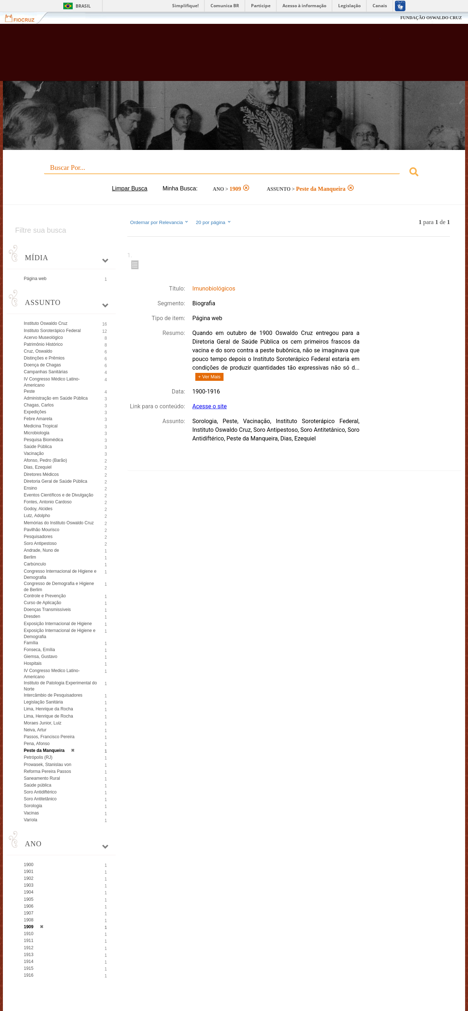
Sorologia (33, 805)
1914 (29, 961)
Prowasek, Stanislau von (47, 764)
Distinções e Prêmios (44, 358)
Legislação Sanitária (43, 702)
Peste (29, 391)
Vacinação (34, 453)
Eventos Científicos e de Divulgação (58, 495)
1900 (29, 864)
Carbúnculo (35, 564)
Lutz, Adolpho (37, 515)
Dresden (32, 616)
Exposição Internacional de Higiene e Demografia (59, 633)
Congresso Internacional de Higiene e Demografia (60, 574)
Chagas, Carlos (39, 405)
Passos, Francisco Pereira (49, 736)
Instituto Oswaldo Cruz (46, 323)
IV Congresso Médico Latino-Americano (52, 382)
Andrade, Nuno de (41, 550)
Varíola (30, 819)
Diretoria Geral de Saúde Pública (55, 481)
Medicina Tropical (41, 426)
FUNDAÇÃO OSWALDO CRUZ (431, 17)
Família (31, 642)
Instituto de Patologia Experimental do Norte (60, 686)
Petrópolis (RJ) (38, 757)
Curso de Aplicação (42, 602)
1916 (29, 975)
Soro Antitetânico (40, 798)
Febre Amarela (38, 418)
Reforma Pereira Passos (47, 771)
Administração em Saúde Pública (56, 398)
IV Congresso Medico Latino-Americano (52, 673)
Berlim (30, 557)
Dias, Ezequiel (38, 467)
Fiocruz (24, 18)
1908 (29, 919)
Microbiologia (37, 432)
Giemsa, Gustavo (41, 656)
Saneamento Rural (42, 778)
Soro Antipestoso (40, 543)
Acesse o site (209, 406)
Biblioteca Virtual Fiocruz (204, 56)
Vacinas (31, 813)
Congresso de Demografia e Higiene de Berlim (59, 586)
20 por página (213, 222)
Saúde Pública (38, 446)
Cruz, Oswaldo (38, 351)
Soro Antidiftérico (40, 792)
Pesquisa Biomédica (43, 439)
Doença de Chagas (42, 364)
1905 (29, 899)
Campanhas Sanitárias (46, 371)
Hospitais (33, 663)
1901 (29, 871)
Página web (35, 278)
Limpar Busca (130, 188)
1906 (29, 906)
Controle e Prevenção (45, 595)
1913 (29, 954)
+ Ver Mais (209, 376)
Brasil (83, 6)
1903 (29, 885)
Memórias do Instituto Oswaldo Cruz (59, 522)
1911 (29, 940)
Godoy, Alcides (38, 508)
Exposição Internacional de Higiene (58, 623)
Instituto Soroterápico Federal (52, 330)
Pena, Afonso (37, 743)
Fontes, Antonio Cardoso (48, 501)
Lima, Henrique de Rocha (48, 716)
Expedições (35, 411)
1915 (29, 968)
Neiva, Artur (35, 729)
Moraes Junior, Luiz (42, 723)
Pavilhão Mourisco (41, 529)
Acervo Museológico (43, 337)
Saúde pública (37, 785)
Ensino (30, 488)
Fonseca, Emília (39, 649)
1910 (29, 933)
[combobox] (234, 173)
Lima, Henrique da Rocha (48, 708)
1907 (29, 913)
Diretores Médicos (41, 474)
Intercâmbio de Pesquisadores (53, 695)
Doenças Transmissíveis (47, 609)
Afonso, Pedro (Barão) (45, 460)
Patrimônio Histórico (43, 344)
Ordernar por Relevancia (159, 222)
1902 (29, 878)
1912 (29, 947)
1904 (29, 892)
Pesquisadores (38, 536)
